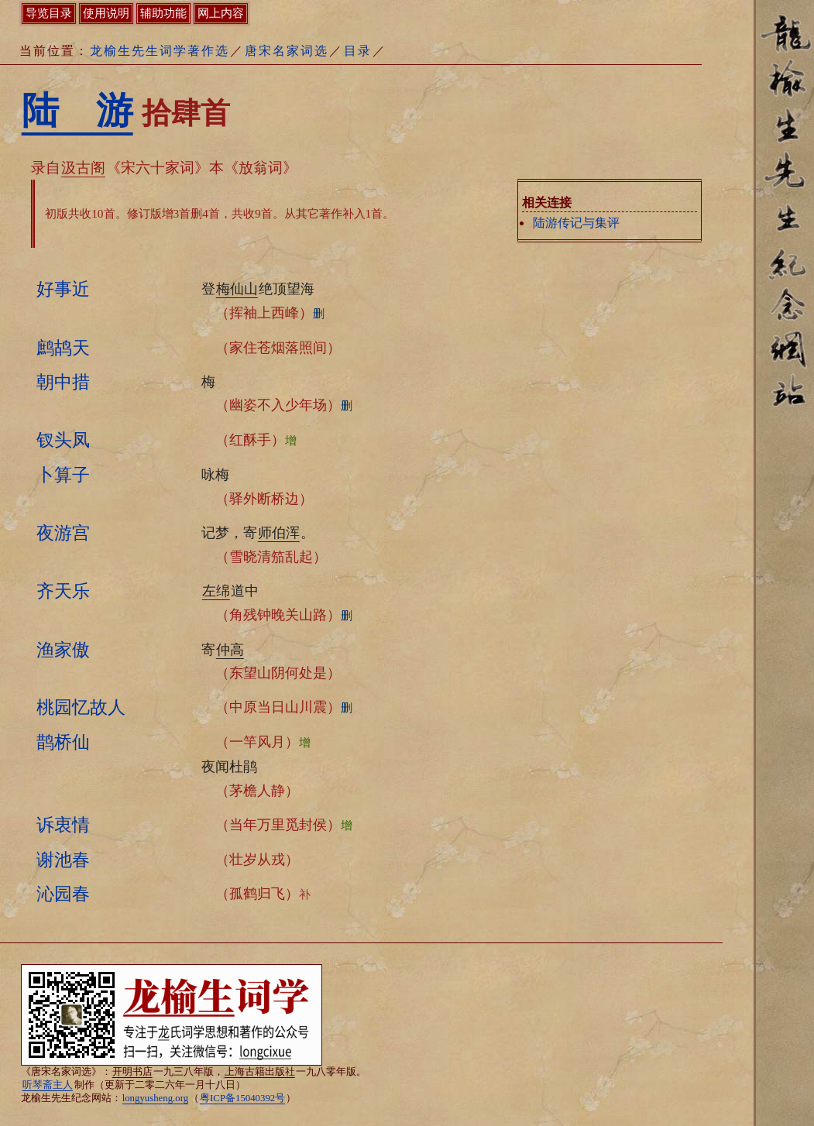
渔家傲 (63, 650)
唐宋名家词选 (286, 50)
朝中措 (63, 382)
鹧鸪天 (63, 348)
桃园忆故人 (80, 707)
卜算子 (63, 475)
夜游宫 (63, 533)
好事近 (63, 289)
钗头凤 (63, 440)
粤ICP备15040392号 (242, 1098)
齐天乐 (63, 591)
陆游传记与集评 (576, 222)
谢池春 (63, 860)
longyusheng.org (155, 1098)
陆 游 (77, 110)
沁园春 (63, 894)
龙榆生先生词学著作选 (159, 50)
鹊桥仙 (63, 742)
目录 (358, 50)
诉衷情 (63, 825)
